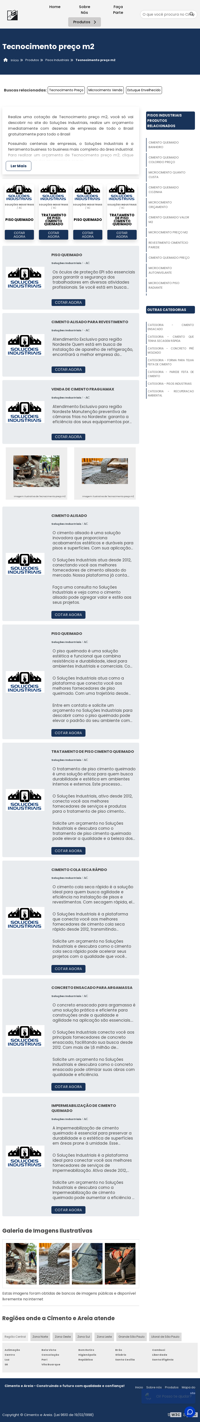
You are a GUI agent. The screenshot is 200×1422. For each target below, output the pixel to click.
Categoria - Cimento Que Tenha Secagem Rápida (171, 339)
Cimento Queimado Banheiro (164, 144)
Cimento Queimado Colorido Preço (164, 159)
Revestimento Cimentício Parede (168, 244)
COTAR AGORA (19, 235)
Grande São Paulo (132, 1337)
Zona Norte (40, 1337)
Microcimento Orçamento (160, 204)
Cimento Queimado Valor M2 (169, 219)
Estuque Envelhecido (144, 90)
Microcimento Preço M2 (168, 232)
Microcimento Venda (105, 90)
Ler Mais (18, 166)
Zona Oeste (63, 1337)
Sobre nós (154, 1387)
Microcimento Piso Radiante (164, 285)
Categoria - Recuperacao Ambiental (171, 393)
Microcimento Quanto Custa (167, 174)
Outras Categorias (166, 309)
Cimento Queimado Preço (169, 257)
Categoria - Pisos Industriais (170, 384)
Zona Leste (104, 1337)
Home (54, 6)
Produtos (85, 22)
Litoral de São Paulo (165, 1337)
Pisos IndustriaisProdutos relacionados (164, 120)
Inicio (139, 1387)
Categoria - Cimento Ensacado (171, 327)
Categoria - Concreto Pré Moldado (171, 350)
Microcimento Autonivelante (160, 270)
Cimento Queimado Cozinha (164, 189)
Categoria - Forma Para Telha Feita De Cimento (171, 362)
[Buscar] (191, 14)
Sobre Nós (84, 9)
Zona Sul (84, 1337)
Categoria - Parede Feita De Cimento (171, 374)
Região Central (15, 1337)
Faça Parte (118, 9)
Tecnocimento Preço (66, 90)
